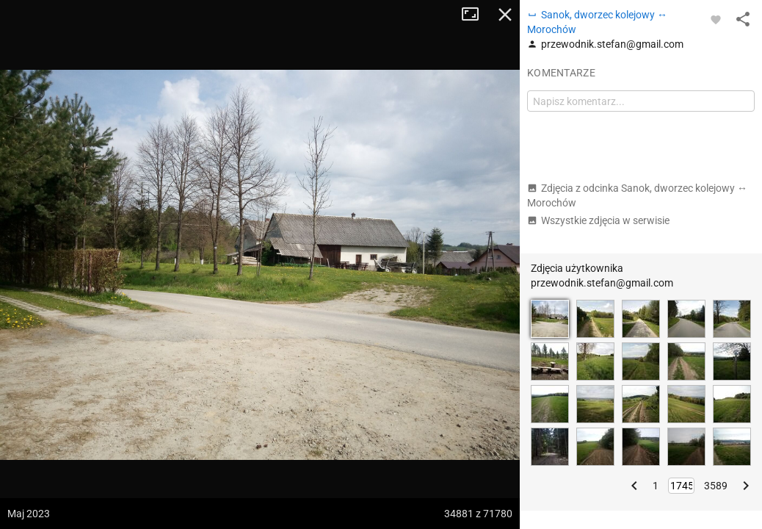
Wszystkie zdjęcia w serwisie (598, 220)
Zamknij (505, 14)
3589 (715, 486)
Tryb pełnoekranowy (475, 14)
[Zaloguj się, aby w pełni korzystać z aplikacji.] (715, 19)
